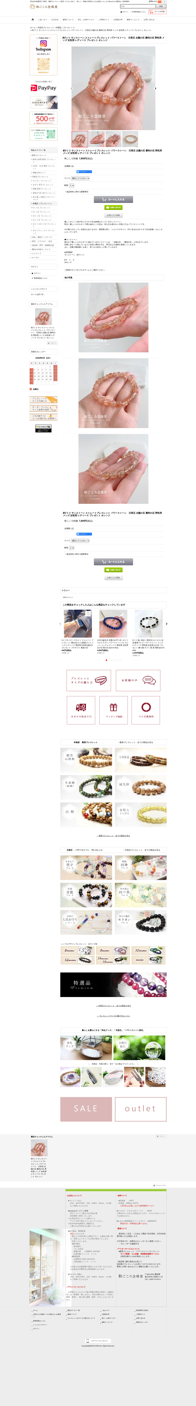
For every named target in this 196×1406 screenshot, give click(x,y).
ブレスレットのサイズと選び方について (81, 1318)
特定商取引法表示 (142, 1310)
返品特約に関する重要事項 (77, 192)
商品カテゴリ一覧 (73, 1310)
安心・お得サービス (109, 1318)
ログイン (125, 12)
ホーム (35, 1310)
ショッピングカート (40, 1325)
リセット (53, 343)
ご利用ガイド (140, 1314)
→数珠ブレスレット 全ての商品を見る (135, 742)
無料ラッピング (107, 1322)
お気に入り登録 (113, 215)
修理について (72, 1314)
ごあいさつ (105, 1310)
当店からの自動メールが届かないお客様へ (47, 1315)
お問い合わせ (140, 1318)
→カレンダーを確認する (129, 1244)
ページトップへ (161, 1185)
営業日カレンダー (142, 1322)
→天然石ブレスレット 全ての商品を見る (141, 850)
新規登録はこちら (139, 12)
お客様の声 (105, 1314)
